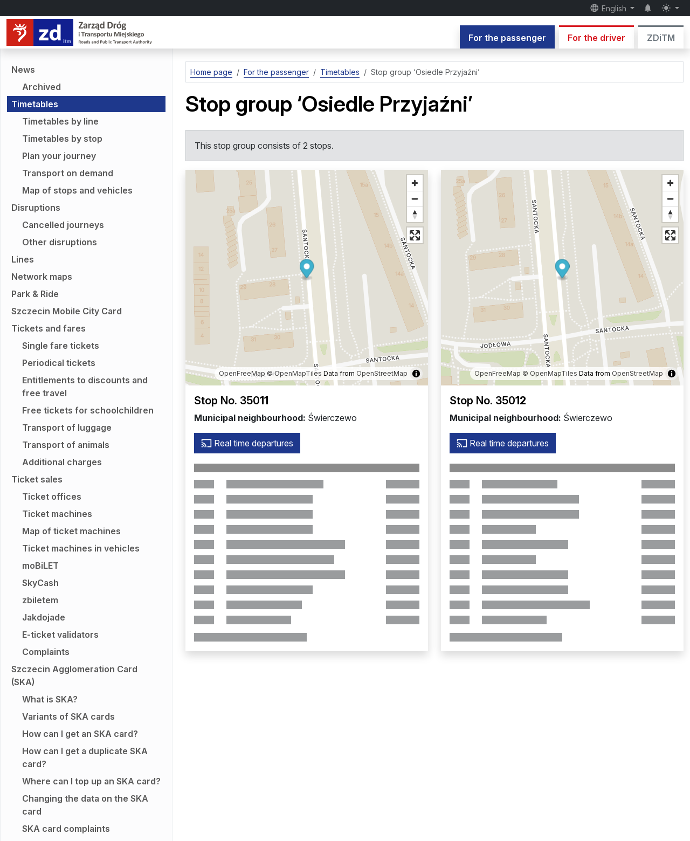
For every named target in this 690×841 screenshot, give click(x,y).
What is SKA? (50, 699)
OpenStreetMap (382, 373)
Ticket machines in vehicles (81, 548)
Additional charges (62, 462)
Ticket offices (51, 496)
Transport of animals (65, 444)
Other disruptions (59, 242)
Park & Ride (35, 293)
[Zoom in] (415, 183)
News (23, 69)
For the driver (596, 37)
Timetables (34, 104)
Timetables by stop (62, 138)
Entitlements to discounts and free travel (85, 386)
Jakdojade (43, 617)
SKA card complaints (66, 828)
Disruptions (35, 207)
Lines (22, 259)
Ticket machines (57, 513)
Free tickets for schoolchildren (88, 410)
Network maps (41, 276)
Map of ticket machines (71, 531)
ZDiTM (661, 37)
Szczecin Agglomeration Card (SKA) (74, 675)
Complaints (46, 651)
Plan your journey (59, 155)
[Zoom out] (415, 198)
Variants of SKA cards (68, 716)
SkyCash (40, 582)
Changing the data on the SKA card (85, 805)
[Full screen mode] (415, 235)
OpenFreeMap (242, 373)
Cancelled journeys (63, 224)
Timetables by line (60, 121)
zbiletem (40, 600)
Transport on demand (67, 173)
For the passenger (507, 37)
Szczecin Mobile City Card (66, 311)
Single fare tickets (60, 345)
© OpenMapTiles (294, 373)
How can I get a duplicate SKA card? (85, 757)
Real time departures (247, 443)
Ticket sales (37, 479)
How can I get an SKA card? (80, 733)
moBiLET (40, 565)
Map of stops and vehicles (77, 190)
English (609, 8)
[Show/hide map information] (416, 373)
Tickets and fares (48, 328)
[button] (307, 270)
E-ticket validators (60, 634)
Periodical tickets (58, 362)
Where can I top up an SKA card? (91, 781)
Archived (41, 86)
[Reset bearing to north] (415, 214)
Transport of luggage (67, 427)
